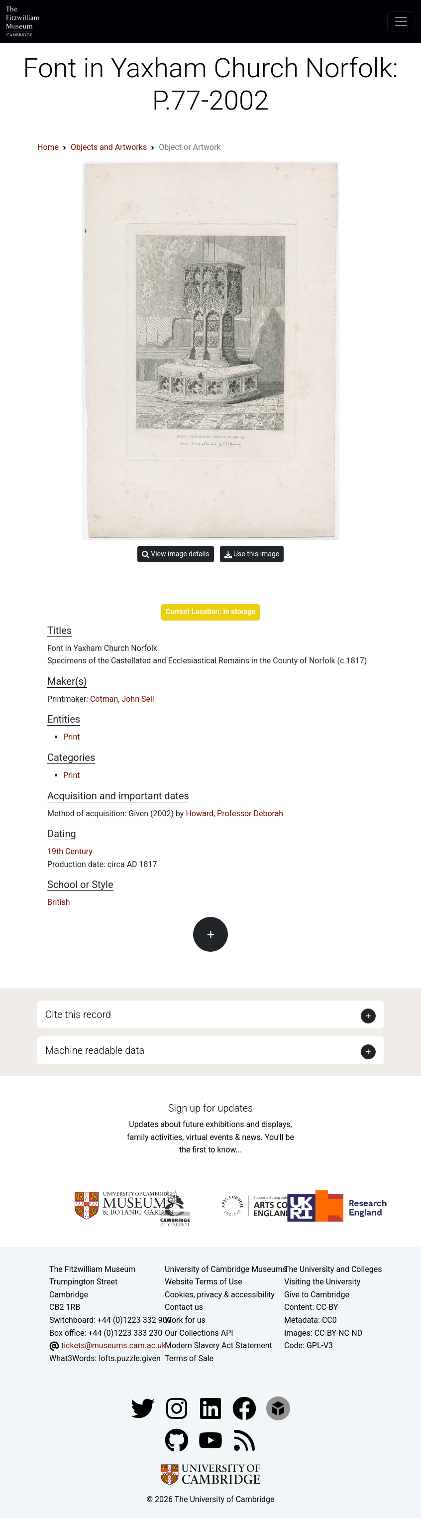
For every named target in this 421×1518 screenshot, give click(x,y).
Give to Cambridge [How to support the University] (316, 1294)
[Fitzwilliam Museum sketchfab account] (278, 1408)
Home (48, 147)
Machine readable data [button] (94, 1050)
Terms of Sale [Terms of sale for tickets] (189, 1358)
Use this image (252, 554)
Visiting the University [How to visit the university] (322, 1281)
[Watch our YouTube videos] (211, 1440)
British (58, 902)
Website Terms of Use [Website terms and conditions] (203, 1281)
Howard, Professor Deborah (234, 813)
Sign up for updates (210, 1108)
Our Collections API (199, 1333)
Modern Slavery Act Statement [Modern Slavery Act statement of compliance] (218, 1345)
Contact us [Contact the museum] (184, 1307)
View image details (176, 554)
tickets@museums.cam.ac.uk (113, 1345)
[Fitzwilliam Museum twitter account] (144, 1408)
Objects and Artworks (109, 147)
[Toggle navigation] (401, 21)
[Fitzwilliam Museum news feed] (244, 1440)
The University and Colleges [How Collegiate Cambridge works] (333, 1269)
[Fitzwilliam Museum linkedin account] (245, 1408)
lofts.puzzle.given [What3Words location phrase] (129, 1358)
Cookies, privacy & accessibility (220, 1294)
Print (71, 737)
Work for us (185, 1320)
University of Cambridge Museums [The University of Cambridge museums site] (226, 1269)
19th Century (70, 851)
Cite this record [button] (78, 1014)
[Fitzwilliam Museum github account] (178, 1440)
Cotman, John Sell (122, 699)
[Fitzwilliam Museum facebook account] (211, 1408)
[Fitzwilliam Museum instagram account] (178, 1408)
